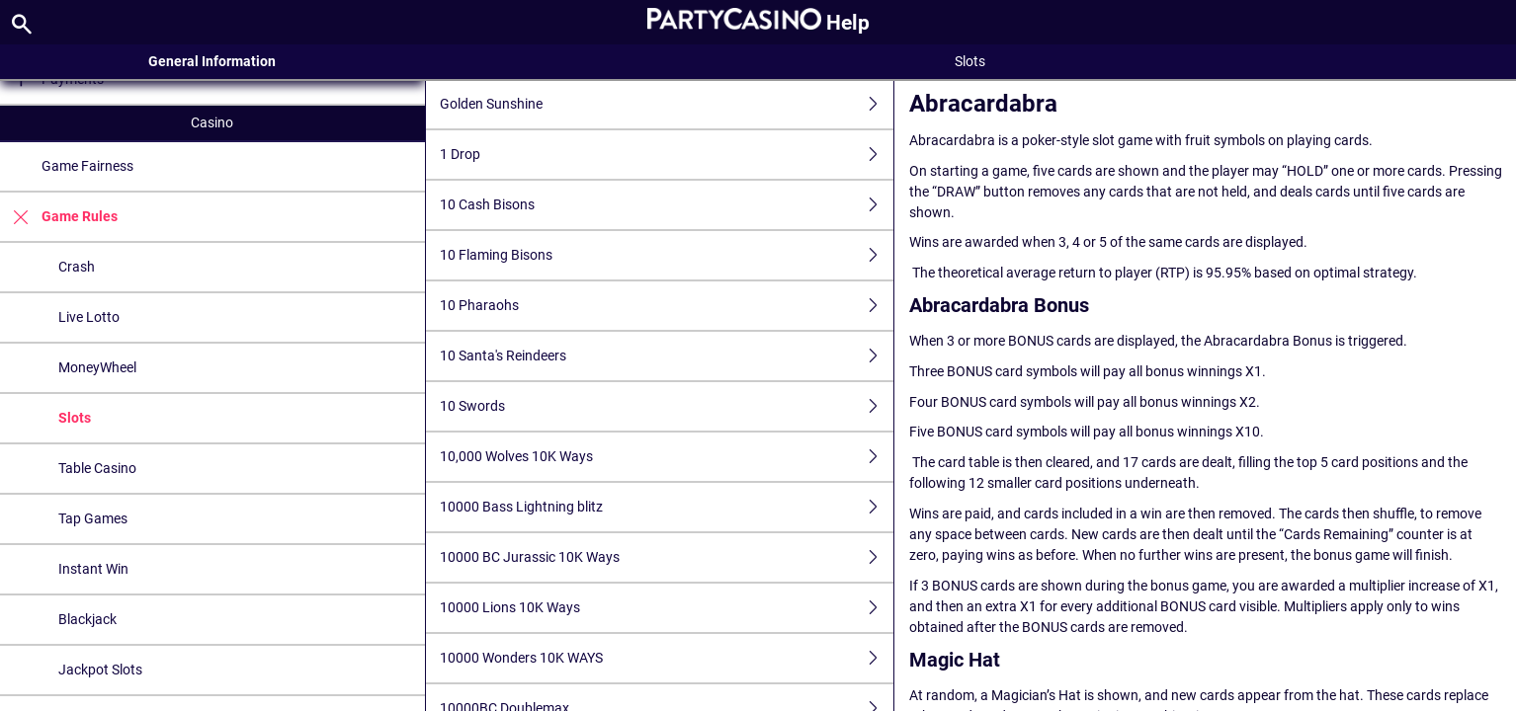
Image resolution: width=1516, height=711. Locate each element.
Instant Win (93, 569)
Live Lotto (89, 317)
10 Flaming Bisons (666, 255)
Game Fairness (87, 166)
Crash (76, 267)
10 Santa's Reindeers (666, 356)
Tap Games (92, 518)
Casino (212, 122)
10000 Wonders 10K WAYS (666, 658)
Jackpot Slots (100, 669)
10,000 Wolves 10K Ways (666, 457)
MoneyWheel (97, 367)
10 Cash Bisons (666, 205)
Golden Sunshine (666, 104)
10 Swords (666, 406)
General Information (212, 61)
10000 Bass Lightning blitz (666, 507)
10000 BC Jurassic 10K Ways (666, 557)
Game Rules (59, 217)
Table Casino (97, 468)
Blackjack (87, 619)
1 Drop (666, 154)
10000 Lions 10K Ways (666, 608)
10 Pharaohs (666, 305)
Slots (74, 418)
